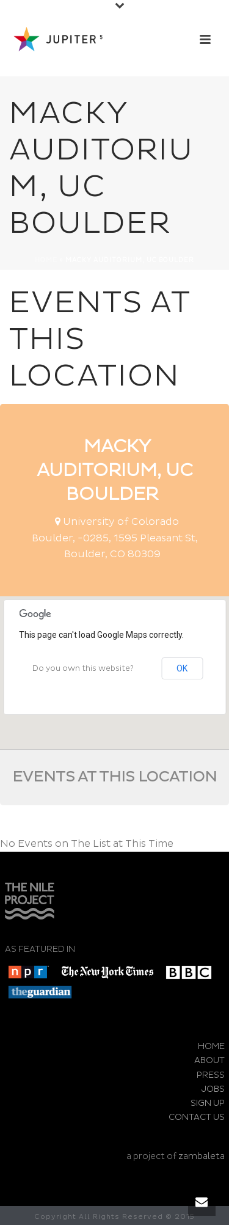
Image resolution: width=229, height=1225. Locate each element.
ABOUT (209, 1060)
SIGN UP (208, 1103)
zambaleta (201, 1156)
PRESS (211, 1075)
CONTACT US (197, 1117)
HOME (211, 1046)
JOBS (213, 1089)
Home (46, 260)
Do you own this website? (83, 668)
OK (181, 668)
